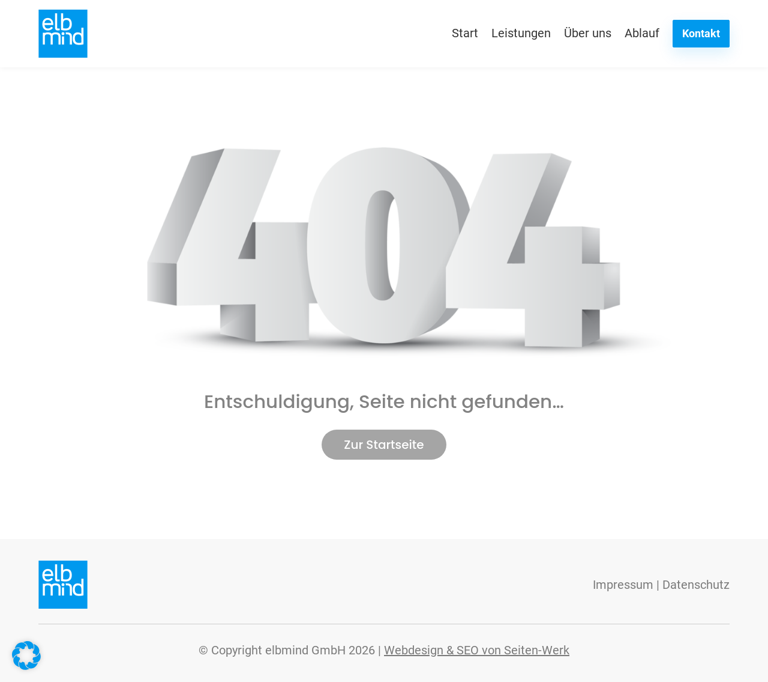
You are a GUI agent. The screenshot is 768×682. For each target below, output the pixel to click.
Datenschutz (696, 584)
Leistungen (521, 33)
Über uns (587, 33)
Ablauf (642, 33)
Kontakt (701, 33)
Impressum (623, 584)
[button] (26, 655)
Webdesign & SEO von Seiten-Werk (476, 650)
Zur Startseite (384, 444)
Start (465, 33)
